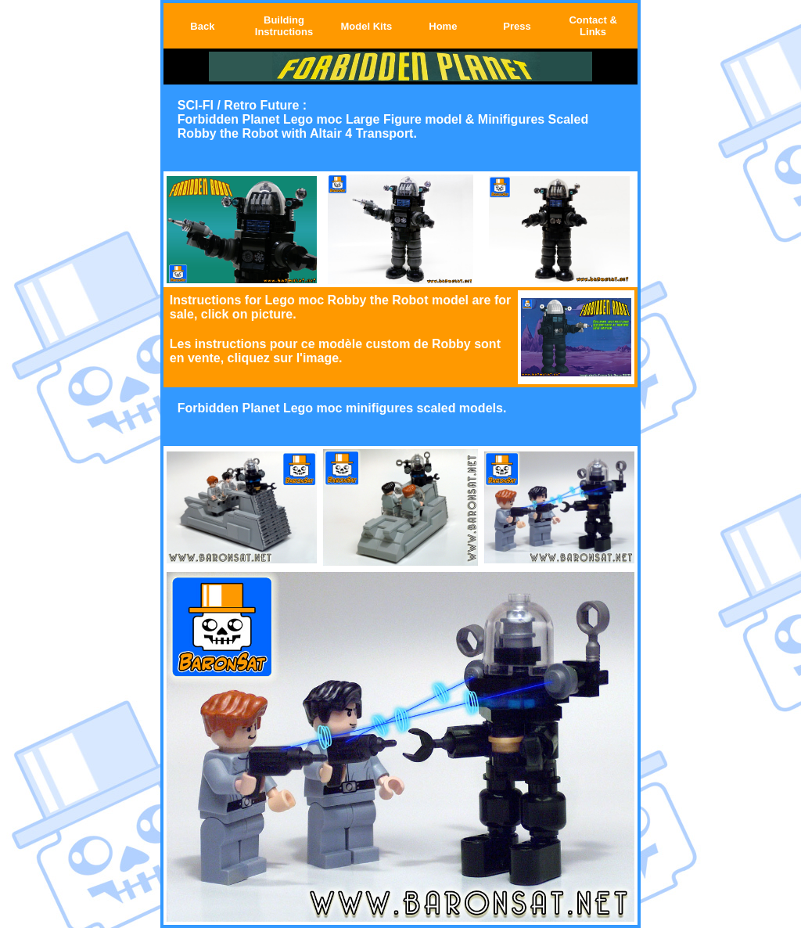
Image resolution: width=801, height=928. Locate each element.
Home (443, 26)
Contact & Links (592, 26)
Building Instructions (284, 26)
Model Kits (366, 26)
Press (516, 26)
